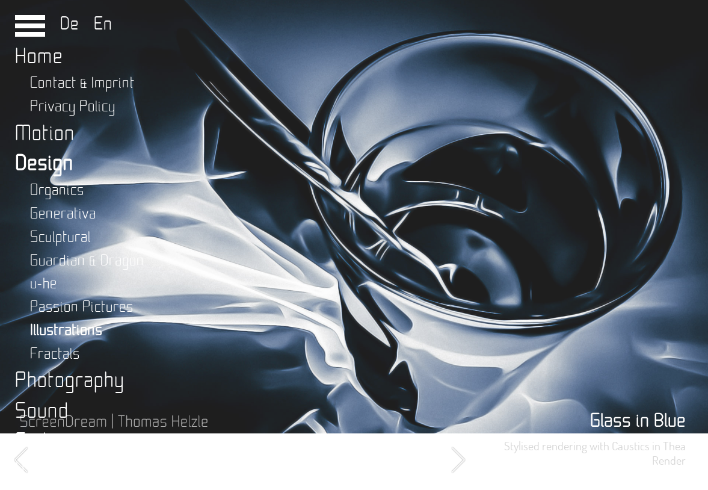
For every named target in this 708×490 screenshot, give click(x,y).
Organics (57, 190)
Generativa (63, 214)
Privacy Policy (72, 106)
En (98, 24)
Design (44, 164)
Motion (45, 133)
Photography (70, 380)
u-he (43, 283)
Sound (42, 411)
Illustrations (66, 330)
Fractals (55, 354)
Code (36, 441)
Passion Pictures (82, 307)
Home (39, 56)
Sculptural (60, 237)
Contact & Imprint (82, 83)
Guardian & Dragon (87, 260)
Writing (46, 471)
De (72, 24)
